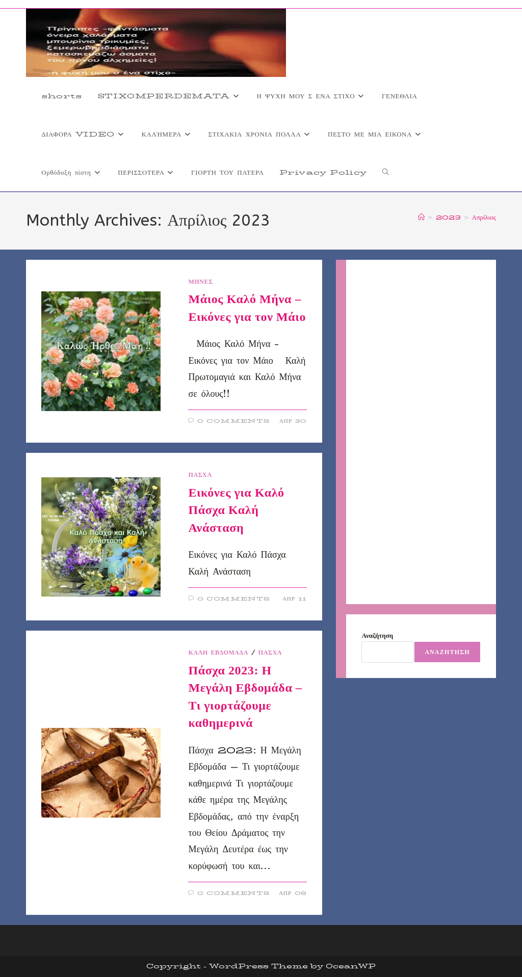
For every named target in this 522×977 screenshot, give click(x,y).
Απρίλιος (484, 217)
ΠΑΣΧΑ (200, 474)
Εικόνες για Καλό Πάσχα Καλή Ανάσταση (236, 510)
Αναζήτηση (377, 635)
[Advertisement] (420, 432)
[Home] (421, 217)
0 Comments (233, 421)
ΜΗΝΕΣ (200, 281)
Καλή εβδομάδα (218, 652)
